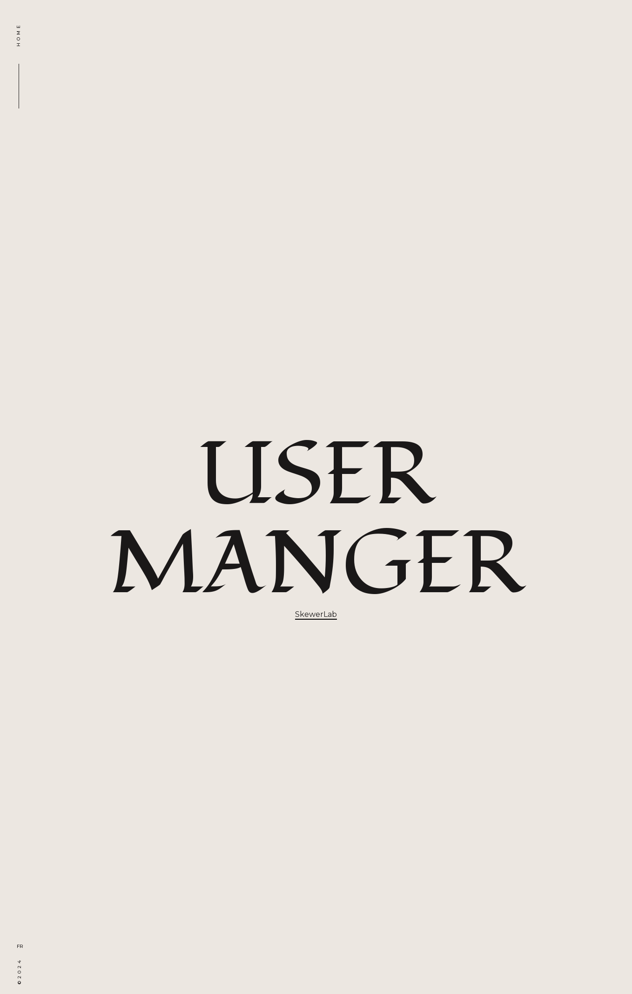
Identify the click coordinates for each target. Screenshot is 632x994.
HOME (18, 35)
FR (20, 946)
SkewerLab (316, 614)
